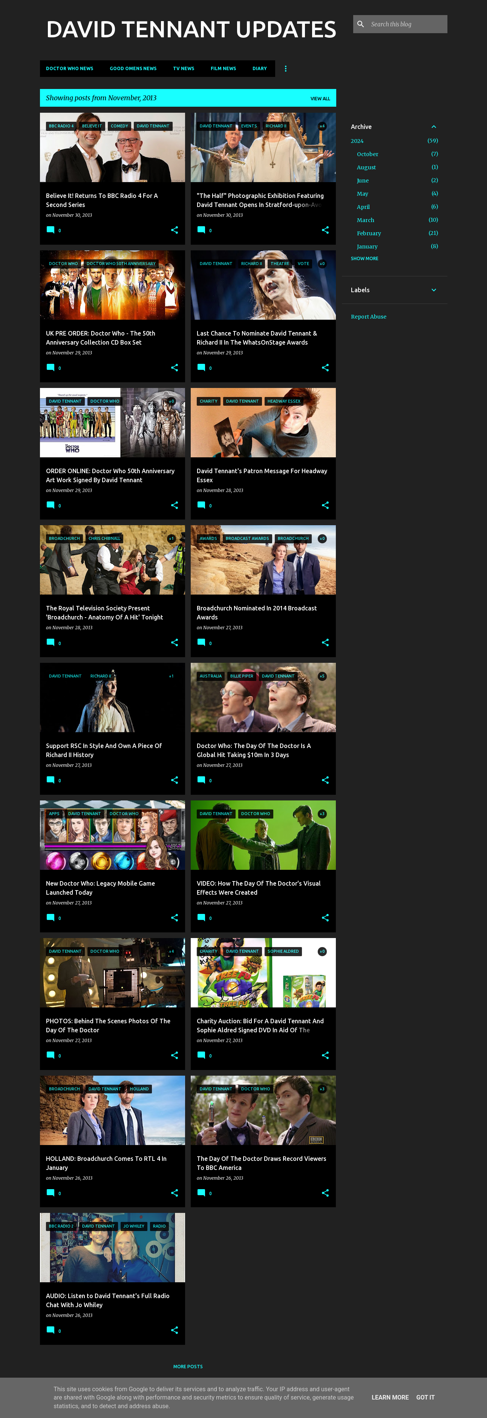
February (369, 233)
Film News (223, 68)
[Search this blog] (407, 24)
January (367, 246)
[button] (174, 230)
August (366, 167)
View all (320, 98)
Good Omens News (133, 68)
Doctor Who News (69, 68)
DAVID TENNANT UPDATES (191, 28)
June (363, 180)
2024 (357, 141)
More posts (188, 1366)
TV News (183, 68)
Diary (260, 68)
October (367, 154)
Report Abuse (368, 316)
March (365, 220)
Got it (425, 1397)
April (363, 207)
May (362, 193)
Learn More (390, 1397)
